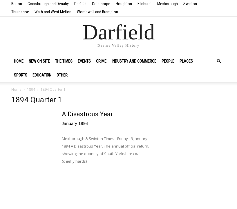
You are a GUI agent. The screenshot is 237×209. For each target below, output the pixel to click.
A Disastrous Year (87, 114)
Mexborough (167, 3)
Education (41, 75)
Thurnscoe (20, 12)
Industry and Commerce (134, 61)
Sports (20, 75)
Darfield (80, 3)
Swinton (190, 3)
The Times (64, 61)
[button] (219, 61)
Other (62, 75)
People (168, 61)
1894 (31, 89)
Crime (101, 61)
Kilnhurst (145, 3)
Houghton (124, 3)
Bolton (16, 3)
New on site (39, 61)
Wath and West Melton (53, 12)
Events (84, 61)
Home (18, 61)
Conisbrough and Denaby (48, 3)
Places (186, 61)
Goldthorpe (101, 3)
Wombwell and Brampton (97, 12)
